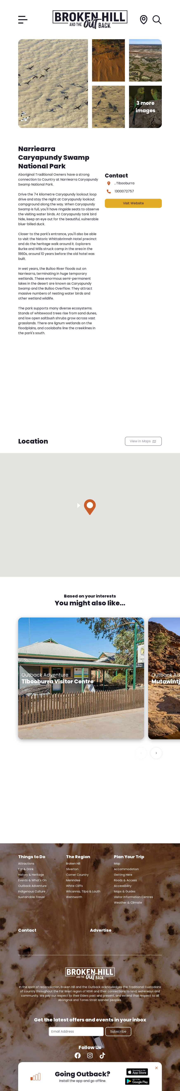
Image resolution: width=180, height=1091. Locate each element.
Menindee (73, 880)
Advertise (100, 930)
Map (117, 863)
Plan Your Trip (129, 857)
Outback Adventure (32, 886)
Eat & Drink (26, 869)
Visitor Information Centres (133, 897)
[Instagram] (90, 1055)
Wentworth (74, 897)
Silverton (72, 869)
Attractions (26, 863)
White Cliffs (74, 886)
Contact (27, 930)
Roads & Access (125, 880)
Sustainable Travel (31, 897)
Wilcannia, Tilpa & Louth (83, 891)
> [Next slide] (156, 753)
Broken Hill (73, 863)
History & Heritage (31, 875)
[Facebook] (78, 1055)
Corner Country (77, 875)
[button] (90, 507)
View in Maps (143, 441)
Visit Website (133, 203)
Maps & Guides (124, 891)
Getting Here (123, 875)
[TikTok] (102, 1055)
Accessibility (122, 886)
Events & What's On (32, 880)
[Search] (157, 19)
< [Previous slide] (141, 753)
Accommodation (126, 869)
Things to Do (31, 857)
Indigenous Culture (31, 891)
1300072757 (124, 191)
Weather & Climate (128, 902)
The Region (78, 857)
